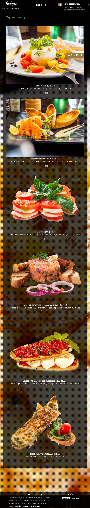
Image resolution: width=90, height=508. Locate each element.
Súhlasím (66, 498)
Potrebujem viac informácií (31, 506)
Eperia (15, 8)
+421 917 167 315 (76, 7)
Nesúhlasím (75, 498)
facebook (60, 4)
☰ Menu (39, 5)
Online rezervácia (73, 4)
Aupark (6, 8)
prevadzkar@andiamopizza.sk (74, 10)
